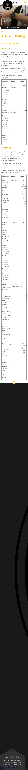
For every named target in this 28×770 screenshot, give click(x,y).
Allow (10, 767)
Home (3, 31)
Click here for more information (12, 764)
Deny (15, 767)
